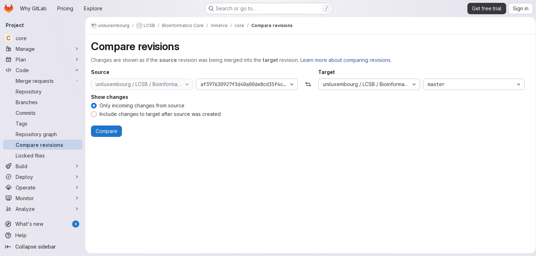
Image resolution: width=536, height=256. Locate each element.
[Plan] (42, 59)
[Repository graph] (42, 134)
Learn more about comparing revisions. (346, 60)
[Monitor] (42, 198)
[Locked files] (42, 155)
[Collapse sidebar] (42, 247)
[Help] (42, 235)
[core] (42, 38)
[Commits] (42, 113)
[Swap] (306, 84)
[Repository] (42, 91)
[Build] (42, 166)
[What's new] (42, 224)
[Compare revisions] (42, 145)
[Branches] (42, 102)
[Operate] (42, 187)
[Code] (42, 70)
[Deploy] (42, 177)
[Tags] (42, 123)
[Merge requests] (42, 81)
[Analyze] (42, 209)
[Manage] (42, 49)
